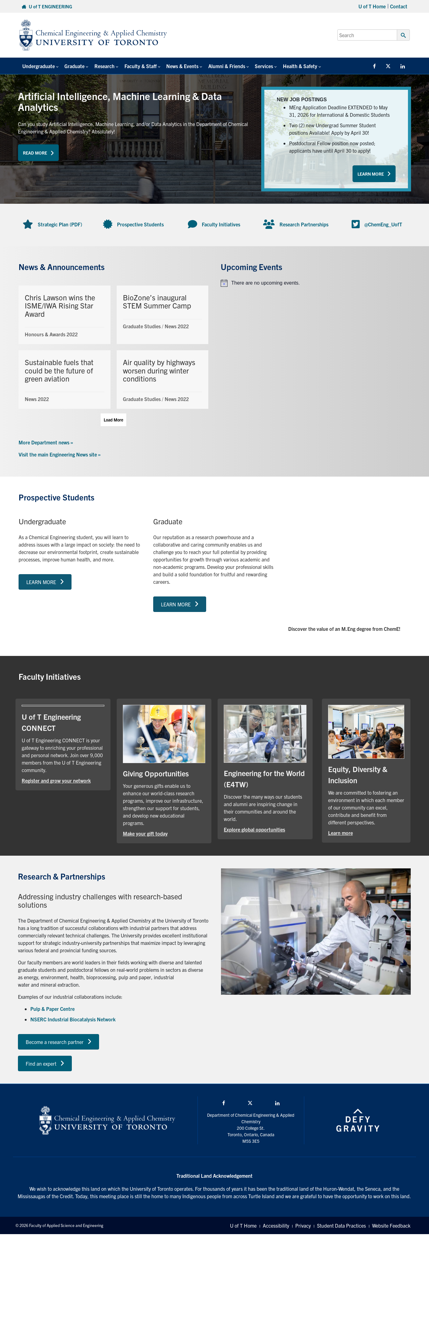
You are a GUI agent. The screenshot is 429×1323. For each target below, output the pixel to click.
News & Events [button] (177, 66)
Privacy (303, 1225)
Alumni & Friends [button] (220, 66)
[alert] (315, 283)
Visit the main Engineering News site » (60, 454)
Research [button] (102, 66)
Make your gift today (145, 833)
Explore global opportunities (254, 829)
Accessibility (276, 1225)
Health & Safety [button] (292, 66)
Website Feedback (391, 1225)
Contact (398, 6)
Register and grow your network (56, 780)
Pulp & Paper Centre (52, 1009)
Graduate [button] (73, 66)
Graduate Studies (142, 326)
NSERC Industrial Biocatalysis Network (72, 1019)
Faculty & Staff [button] (136, 66)
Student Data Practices (341, 1225)
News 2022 (177, 326)
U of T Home (372, 6)
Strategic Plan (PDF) (60, 224)
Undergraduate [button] (38, 66)
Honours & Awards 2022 (51, 334)
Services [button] (257, 66)
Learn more (340, 833)
